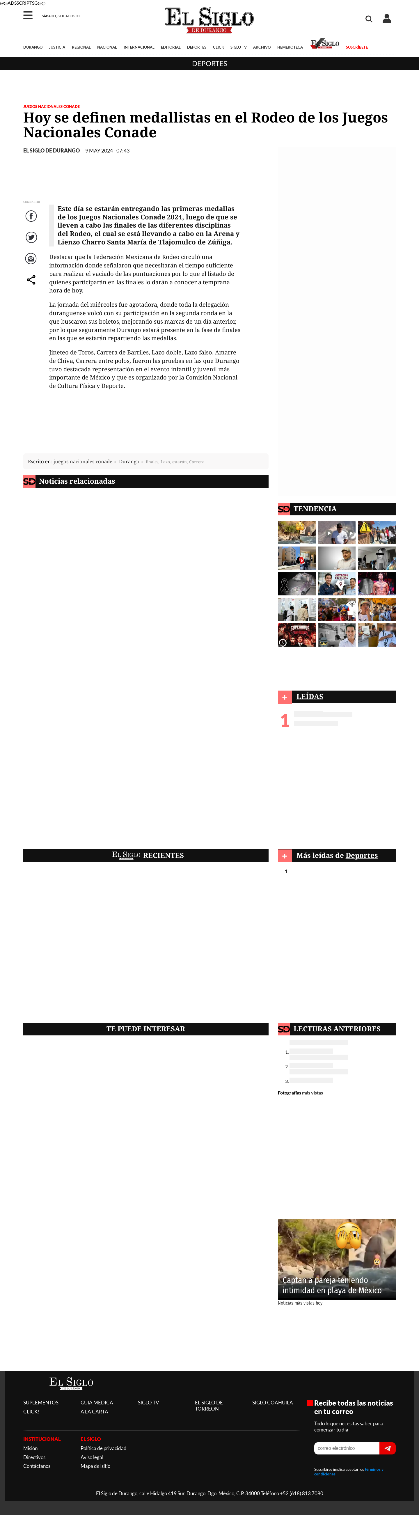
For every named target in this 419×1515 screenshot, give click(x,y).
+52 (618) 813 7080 (301, 1493)
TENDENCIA (315, 508)
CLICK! (31, 1411)
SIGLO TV (238, 47)
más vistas (312, 1092)
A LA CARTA (94, 1411)
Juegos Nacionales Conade (51, 106)
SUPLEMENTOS (40, 1402)
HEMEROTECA (290, 47)
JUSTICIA (57, 47)
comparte (32, 285)
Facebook (32, 221)
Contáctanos (36, 1466)
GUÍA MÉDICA (97, 1402)
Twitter (32, 243)
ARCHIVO (262, 47)
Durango (129, 461)
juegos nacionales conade (83, 461)
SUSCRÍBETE (357, 47)
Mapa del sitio (95, 1466)
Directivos (34, 1457)
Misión (30, 1448)
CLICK (218, 47)
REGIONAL (81, 47)
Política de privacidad (104, 1448)
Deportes (209, 63)
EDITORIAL (171, 47)
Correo (32, 264)
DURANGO (32, 47)
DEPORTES (196, 47)
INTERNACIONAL (139, 47)
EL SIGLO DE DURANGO (51, 151)
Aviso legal (92, 1457)
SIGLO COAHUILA (272, 1402)
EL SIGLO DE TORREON (209, 1405)
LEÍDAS (310, 696)
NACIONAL (107, 47)
